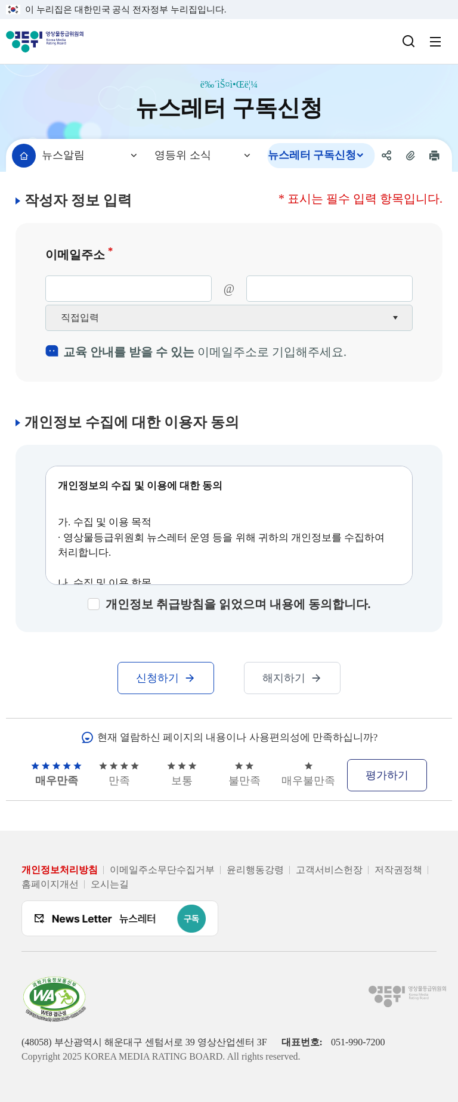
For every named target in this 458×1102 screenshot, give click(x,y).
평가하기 (387, 775)
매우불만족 (308, 774)
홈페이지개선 (50, 884)
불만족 (244, 774)
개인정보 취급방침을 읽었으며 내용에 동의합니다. (238, 604)
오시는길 (110, 884)
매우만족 (56, 774)
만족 (119, 774)
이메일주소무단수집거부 (162, 870)
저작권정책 (398, 870)
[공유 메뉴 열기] (386, 156)
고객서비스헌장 (329, 870)
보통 (182, 774)
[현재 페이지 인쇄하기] (434, 156)
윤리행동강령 (255, 870)
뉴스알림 (63, 155)
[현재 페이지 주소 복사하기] (410, 156)
